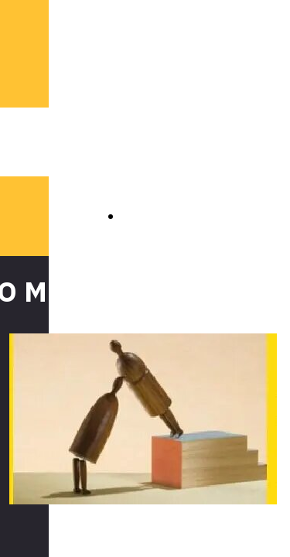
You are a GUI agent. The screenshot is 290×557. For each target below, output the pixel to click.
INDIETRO (154, 215)
